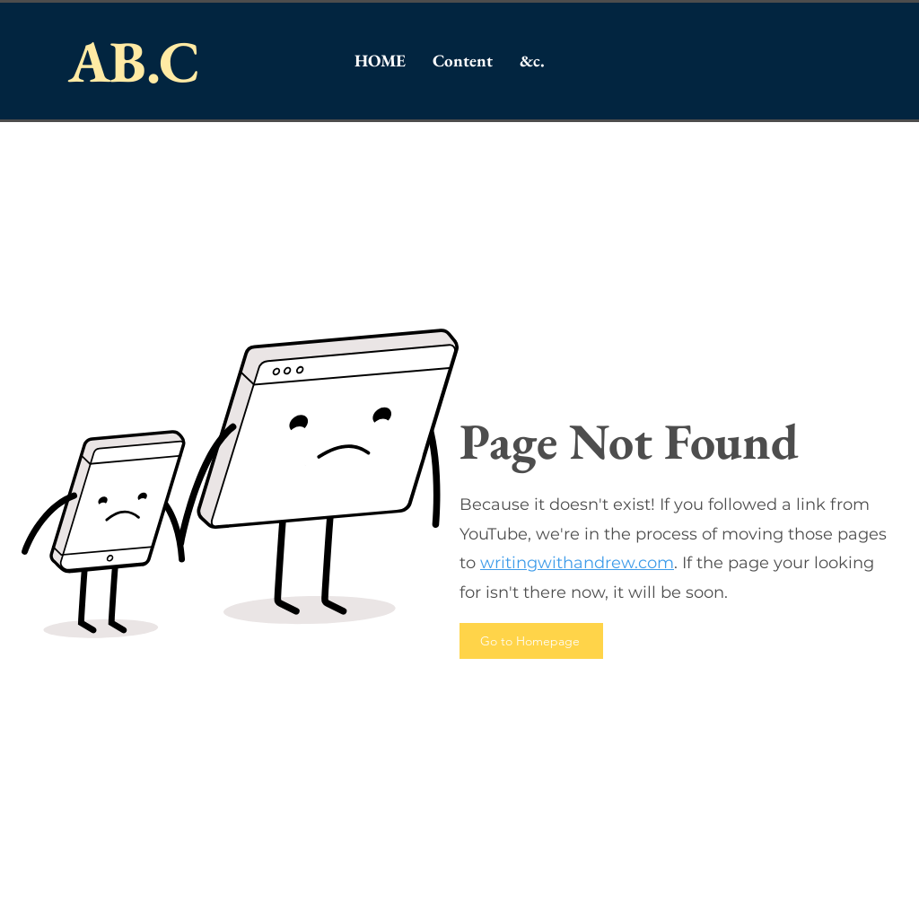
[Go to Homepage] (531, 641)
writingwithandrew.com (577, 563)
